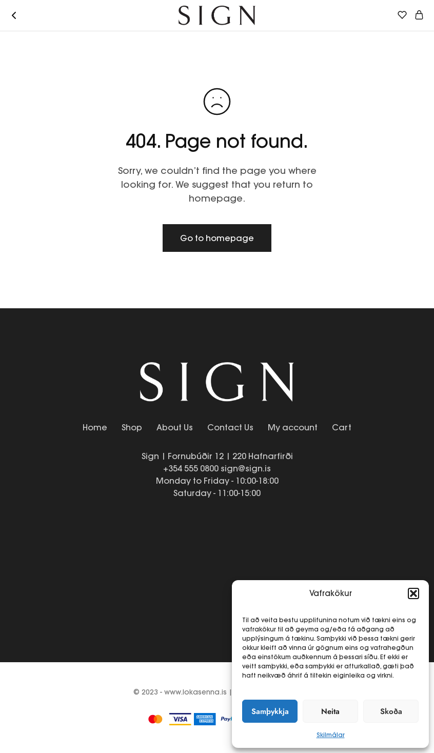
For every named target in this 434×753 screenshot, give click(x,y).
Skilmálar (331, 735)
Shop (132, 427)
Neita (330, 711)
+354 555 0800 (191, 468)
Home (95, 427)
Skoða (391, 711)
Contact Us (230, 427)
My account (293, 427)
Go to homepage (217, 238)
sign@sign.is (246, 468)
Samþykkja (270, 711)
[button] (413, 593)
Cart (341, 427)
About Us (174, 427)
